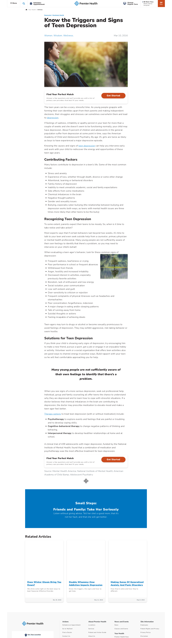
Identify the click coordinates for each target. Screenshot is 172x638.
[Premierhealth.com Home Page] (26, 10)
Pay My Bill (66, 601)
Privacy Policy (145, 594)
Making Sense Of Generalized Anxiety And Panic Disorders (127, 545)
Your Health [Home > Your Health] (32, 10)
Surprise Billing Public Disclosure (127, 618)
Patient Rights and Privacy (150, 590)
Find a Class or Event (69, 605)
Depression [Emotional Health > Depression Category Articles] (47, 15)
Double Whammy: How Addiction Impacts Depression (85, 545)
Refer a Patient (67, 613)
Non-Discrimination (147, 601)
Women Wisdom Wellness (124, 602)
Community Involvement (96, 601)
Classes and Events (121, 590)
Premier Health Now (122, 598)
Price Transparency (121, 610)
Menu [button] (13, 3)
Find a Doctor (67, 594)
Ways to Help (93, 605)
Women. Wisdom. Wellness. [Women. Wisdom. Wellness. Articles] (59, 35)
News (116, 586)
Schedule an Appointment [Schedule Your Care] (71, 586)
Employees (144, 586)
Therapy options (52, 413)
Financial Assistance (122, 614)
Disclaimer (144, 598)
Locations (91, 586)
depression (52, 117)
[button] (24, 3)
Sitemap (143, 605)
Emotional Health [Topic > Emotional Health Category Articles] (58, 15)
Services (91, 590)
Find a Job (66, 609)
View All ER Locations (22, 615)
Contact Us (66, 598)
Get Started (113, 95)
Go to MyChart (67, 590)
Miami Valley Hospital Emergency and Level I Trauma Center (22, 603)
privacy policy (158, 627)
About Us (91, 598)
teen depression (86, 145)
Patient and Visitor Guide (97, 594)
